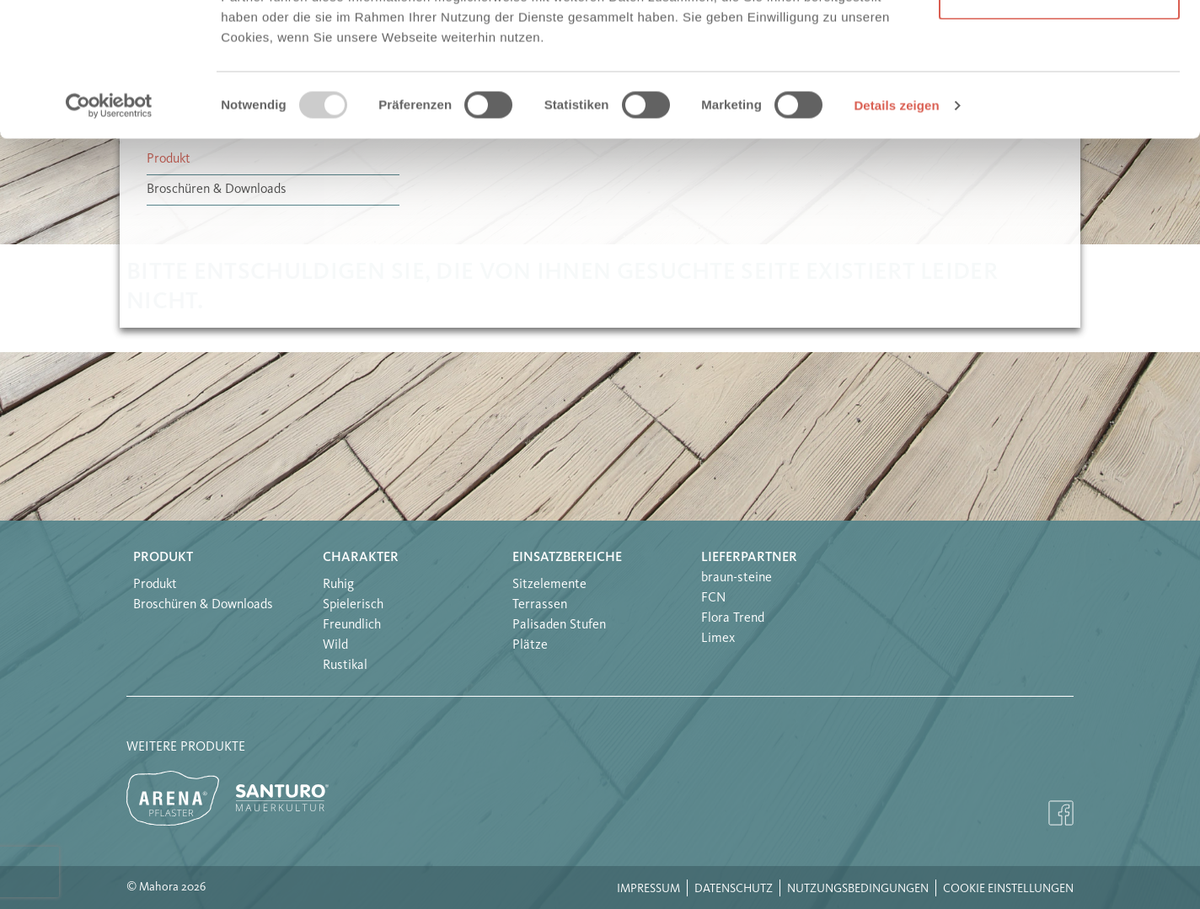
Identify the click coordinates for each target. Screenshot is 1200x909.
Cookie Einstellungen (1008, 889)
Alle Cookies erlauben (1060, 44)
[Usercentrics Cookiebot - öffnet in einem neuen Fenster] (109, 230)
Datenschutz (733, 889)
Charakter (361, 557)
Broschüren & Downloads (203, 605)
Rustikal (345, 665)
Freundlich (352, 625)
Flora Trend (732, 618)
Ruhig (338, 584)
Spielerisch (353, 605)
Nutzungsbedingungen (858, 889)
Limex (718, 638)
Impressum (648, 889)
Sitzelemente (549, 584)
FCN (713, 598)
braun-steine (736, 578)
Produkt (163, 557)
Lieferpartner (749, 557)
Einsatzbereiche (567, 557)
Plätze (530, 645)
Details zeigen (896, 230)
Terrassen (539, 605)
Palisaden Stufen (559, 625)
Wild (335, 645)
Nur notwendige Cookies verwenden (1059, 110)
